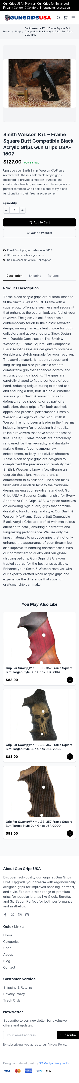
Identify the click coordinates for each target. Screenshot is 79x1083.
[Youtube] (27, 914)
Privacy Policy (14, 994)
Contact (9, 967)
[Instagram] (20, 914)
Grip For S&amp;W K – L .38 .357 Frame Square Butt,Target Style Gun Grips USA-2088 (39, 747)
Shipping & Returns (18, 987)
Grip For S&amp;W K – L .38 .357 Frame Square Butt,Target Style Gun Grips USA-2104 (39, 670)
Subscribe (68, 1035)
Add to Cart (39, 222)
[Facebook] (5, 914)
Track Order (12, 1000)
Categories (11, 942)
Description (14, 275)
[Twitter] (12, 914)
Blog (6, 961)
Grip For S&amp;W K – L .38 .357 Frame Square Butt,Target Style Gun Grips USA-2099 (39, 823)
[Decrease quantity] (6, 210)
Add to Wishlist (39, 233)
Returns (53, 275)
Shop (17, 31)
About (8, 954)
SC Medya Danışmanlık (54, 1063)
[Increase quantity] (22, 210)
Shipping (35, 275)
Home (6, 31)
